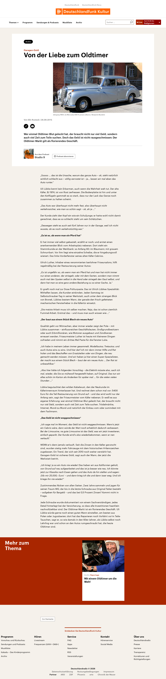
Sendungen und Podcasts (13, 644)
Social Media (106, 644)
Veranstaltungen (75, 656)
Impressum (109, 671)
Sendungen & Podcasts (48, 22)
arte (91, 674)
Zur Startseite (47, 619)
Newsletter (72, 648)
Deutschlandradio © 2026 (83, 668)
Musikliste (67, 22)
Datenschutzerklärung (62, 671)
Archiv (79, 22)
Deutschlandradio (142, 640)
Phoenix (81, 674)
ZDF (71, 674)
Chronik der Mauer (106, 674)
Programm (28, 22)
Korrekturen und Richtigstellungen (142, 657)
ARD (63, 674)
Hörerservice (107, 640)
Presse (137, 644)
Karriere (137, 648)
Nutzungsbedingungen (88, 671)
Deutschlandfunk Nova (91, 5)
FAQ (69, 640)
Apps (69, 644)
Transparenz (139, 652)
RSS (69, 652)
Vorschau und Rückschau (13, 640)
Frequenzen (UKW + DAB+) (46, 644)
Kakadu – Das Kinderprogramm (15, 652)
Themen (13, 22)
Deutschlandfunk (72, 5)
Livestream (39, 640)
